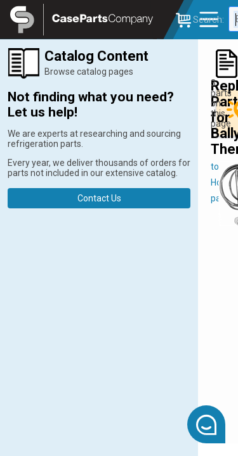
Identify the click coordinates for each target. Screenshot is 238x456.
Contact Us (99, 198)
